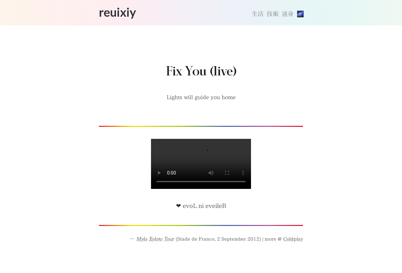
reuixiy (117, 12)
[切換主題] (300, 14)
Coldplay (293, 238)
